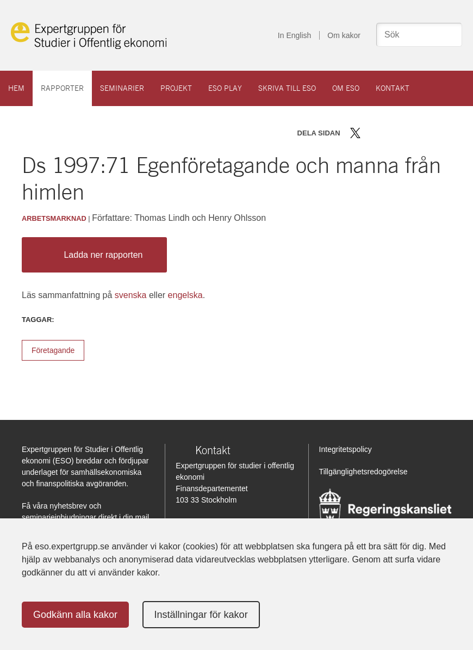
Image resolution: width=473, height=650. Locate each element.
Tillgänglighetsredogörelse (363, 471)
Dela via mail (404, 133)
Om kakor (343, 35)
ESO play (225, 88)
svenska (131, 295)
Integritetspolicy (345, 449)
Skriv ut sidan (423, 133)
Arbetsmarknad (54, 218)
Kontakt (392, 88)
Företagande (53, 350)
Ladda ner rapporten (91, 255)
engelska (185, 295)
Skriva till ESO (287, 88)
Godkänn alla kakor (75, 614)
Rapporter (62, 88)
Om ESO (345, 88)
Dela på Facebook (371, 133)
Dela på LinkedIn (387, 133)
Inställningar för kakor (201, 614)
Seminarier (122, 88)
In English (294, 35)
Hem (16, 88)
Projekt (176, 88)
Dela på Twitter (355, 133)
